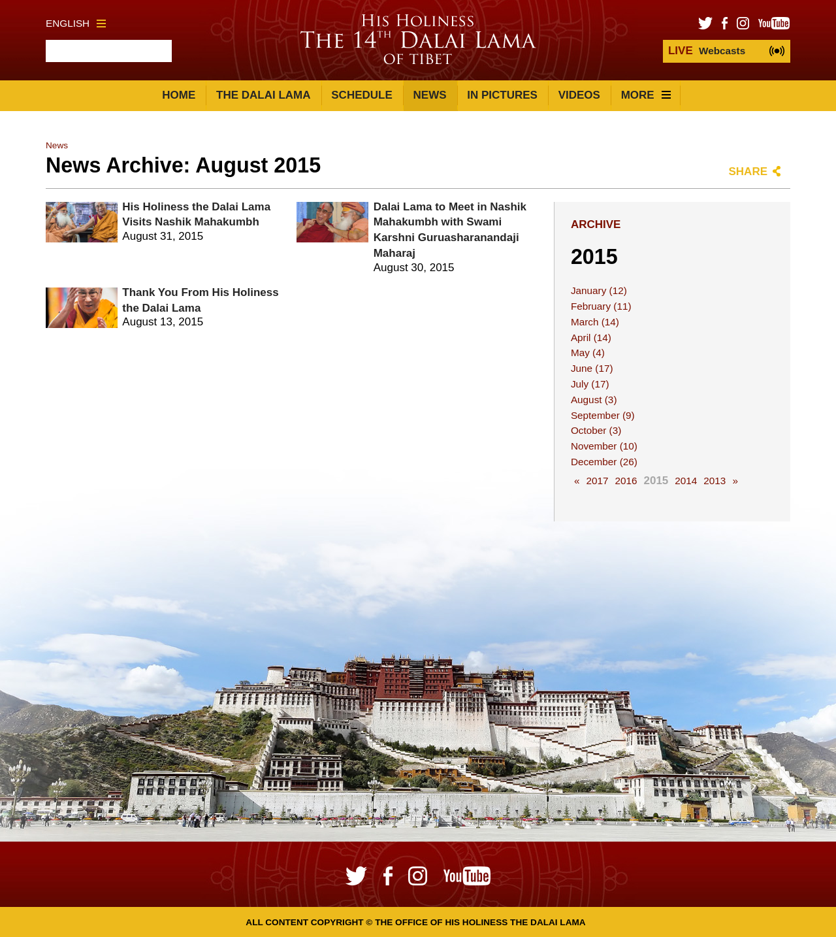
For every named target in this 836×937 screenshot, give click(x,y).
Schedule (362, 95)
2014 (686, 480)
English (76, 23)
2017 (597, 480)
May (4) (588, 352)
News (430, 95)
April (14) (591, 337)
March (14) (595, 321)
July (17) (590, 383)
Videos (579, 95)
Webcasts (706, 50)
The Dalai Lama (263, 95)
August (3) (594, 399)
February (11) (601, 306)
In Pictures (502, 95)
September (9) (603, 415)
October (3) (596, 430)
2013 (714, 480)
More (646, 95)
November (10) (604, 446)
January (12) (599, 290)
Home (178, 95)
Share (747, 171)
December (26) (604, 461)
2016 (626, 480)
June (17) (592, 368)
